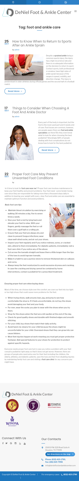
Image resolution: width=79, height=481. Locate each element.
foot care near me (28, 188)
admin (16, 50)
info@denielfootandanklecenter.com (60, 465)
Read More (16, 91)
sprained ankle (60, 55)
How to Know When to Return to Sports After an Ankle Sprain (41, 43)
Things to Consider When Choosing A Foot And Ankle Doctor (40, 110)
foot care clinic (48, 359)
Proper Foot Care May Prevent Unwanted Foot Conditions (35, 176)
